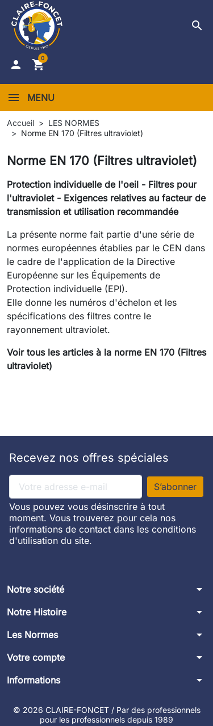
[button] (197, 25)
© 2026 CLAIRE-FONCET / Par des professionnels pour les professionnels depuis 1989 (107, 715)
